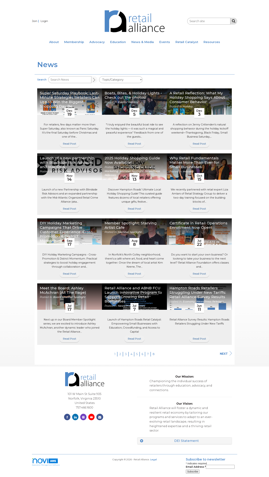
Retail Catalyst (186, 42)
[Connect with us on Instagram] (83, 417)
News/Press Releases (78, 171)
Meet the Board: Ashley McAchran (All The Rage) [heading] (63, 290)
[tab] (184, 440)
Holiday (133, 102)
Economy (189, 301)
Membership (74, 42)
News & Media (142, 42)
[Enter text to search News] (69, 79)
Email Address (196, 466)
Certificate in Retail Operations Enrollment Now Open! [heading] (198, 225)
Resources (211, 42)
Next (226, 353)
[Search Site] (232, 21)
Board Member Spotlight (69, 297)
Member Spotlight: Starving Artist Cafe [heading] (131, 225)
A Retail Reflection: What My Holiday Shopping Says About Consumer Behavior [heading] (197, 97)
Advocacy (97, 42)
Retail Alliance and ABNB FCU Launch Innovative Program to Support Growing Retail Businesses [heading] (133, 294)
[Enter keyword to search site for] (208, 21)
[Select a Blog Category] (120, 79)
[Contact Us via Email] (99, 417)
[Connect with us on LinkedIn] (75, 417)
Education (118, 42)
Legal (153, 459)
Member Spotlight (132, 171)
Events (164, 42)
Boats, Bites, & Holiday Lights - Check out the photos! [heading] (133, 95)
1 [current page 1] (114, 354)
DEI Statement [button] (186, 441)
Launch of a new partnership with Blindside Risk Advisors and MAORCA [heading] (67, 162)
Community (125, 167)
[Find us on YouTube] (91, 417)
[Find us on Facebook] (67, 417)
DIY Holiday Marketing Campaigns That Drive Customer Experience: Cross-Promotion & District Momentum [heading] (67, 232)
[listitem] (36, 21)
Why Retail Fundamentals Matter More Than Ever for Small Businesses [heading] (194, 162)
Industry (58, 171)
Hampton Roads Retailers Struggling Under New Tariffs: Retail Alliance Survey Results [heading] (198, 292)
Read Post (69, 143)
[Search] (94, 79)
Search (42, 79)
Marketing (82, 110)
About (54, 42)
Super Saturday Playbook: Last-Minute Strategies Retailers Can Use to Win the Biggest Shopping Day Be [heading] (69, 99)
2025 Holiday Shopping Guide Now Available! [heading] (132, 160)
